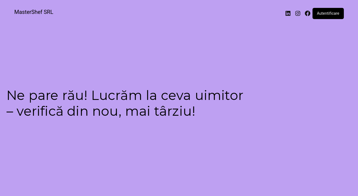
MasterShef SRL (33, 12)
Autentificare (328, 13)
